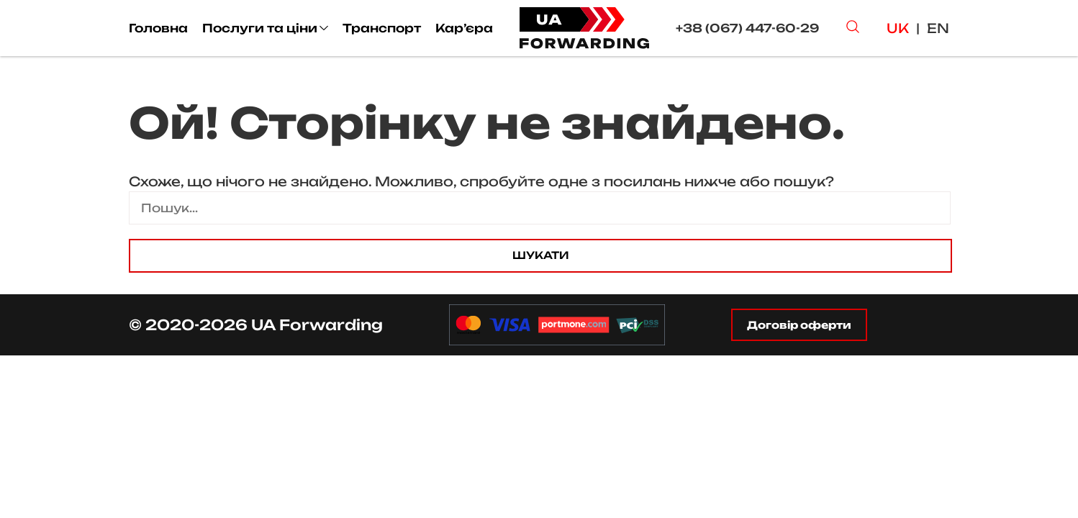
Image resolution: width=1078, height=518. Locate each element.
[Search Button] (853, 28)
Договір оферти (799, 325)
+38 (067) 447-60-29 (747, 28)
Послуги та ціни (259, 28)
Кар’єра (464, 28)
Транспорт (382, 28)
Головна (158, 28)
